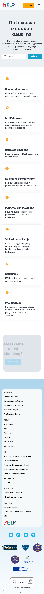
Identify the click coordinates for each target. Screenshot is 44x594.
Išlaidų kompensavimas (13, 497)
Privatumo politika (11, 461)
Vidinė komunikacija (11, 397)
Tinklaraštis (8, 442)
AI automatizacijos (11, 410)
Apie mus (7, 433)
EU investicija (9, 478)
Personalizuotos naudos (13, 405)
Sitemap (7, 482)
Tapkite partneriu (10, 507)
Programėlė (8, 424)
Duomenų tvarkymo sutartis (14, 474)
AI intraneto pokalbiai (12, 414)
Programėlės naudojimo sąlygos (16, 465)
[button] (38, 5)
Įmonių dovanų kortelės (13, 493)
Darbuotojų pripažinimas (13, 401)
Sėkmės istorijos (10, 446)
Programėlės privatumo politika (16, 469)
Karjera (7, 437)
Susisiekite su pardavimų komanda (17, 512)
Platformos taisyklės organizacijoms (17, 456)
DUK (6, 516)
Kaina (6, 429)
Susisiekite (28, 5)
